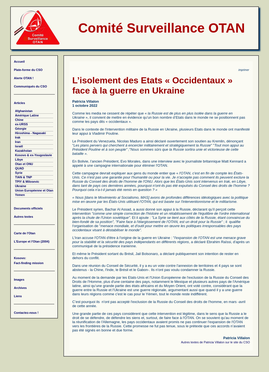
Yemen (20, 194)
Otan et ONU (24, 164)
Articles (19, 103)
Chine (19, 119)
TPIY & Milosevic (27, 181)
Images (19, 279)
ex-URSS (21, 124)
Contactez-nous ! (26, 312)
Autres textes (23, 216)
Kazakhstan (23, 150)
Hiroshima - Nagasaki (30, 133)
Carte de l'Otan (24, 233)
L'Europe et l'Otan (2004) (31, 241)
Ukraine (20, 186)
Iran (17, 142)
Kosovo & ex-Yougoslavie (33, 155)
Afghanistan (24, 111)
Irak (17, 137)
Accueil (19, 61)
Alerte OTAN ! (23, 78)
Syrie (18, 172)
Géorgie (20, 128)
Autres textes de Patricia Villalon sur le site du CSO (215, 342)
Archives (20, 287)
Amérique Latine (27, 115)
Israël (19, 146)
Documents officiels (28, 208)
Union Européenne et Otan (34, 190)
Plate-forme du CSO (28, 69)
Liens (18, 296)
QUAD (19, 168)
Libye (19, 159)
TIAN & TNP (23, 177)
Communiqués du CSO (30, 86)
